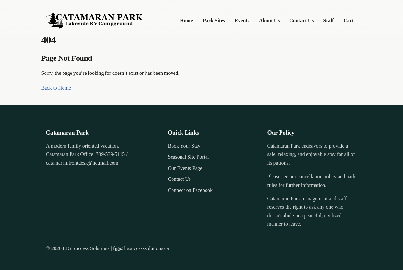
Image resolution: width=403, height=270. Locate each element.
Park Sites (214, 20)
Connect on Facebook (190, 190)
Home (186, 20)
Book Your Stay (184, 146)
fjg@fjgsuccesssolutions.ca (141, 248)
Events (242, 20)
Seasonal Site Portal (188, 157)
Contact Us (302, 20)
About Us (269, 20)
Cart (349, 20)
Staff (328, 20)
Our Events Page (185, 168)
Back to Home (56, 88)
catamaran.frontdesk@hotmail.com (82, 163)
